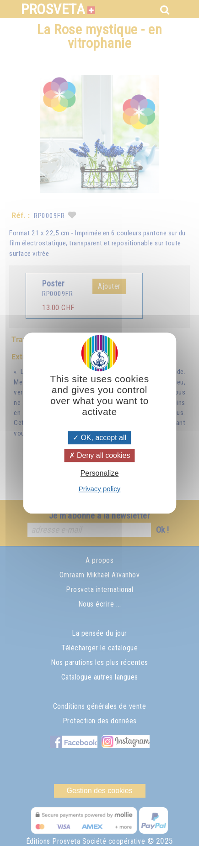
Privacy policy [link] (100, 489)
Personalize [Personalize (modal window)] (100, 473)
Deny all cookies (99, 455)
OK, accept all (99, 437)
